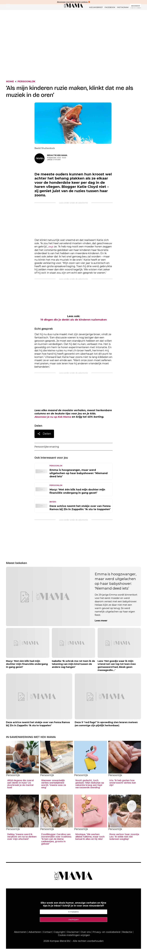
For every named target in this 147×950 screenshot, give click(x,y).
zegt (51, 247)
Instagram (122, 7)
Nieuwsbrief (96, 7)
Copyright (59, 933)
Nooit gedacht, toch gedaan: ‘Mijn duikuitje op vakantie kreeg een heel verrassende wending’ (89, 785)
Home (10, 81)
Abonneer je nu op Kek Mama (54, 417)
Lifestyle (89, 33)
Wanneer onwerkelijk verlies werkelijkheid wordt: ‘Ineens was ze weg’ (53, 785)
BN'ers (53, 503)
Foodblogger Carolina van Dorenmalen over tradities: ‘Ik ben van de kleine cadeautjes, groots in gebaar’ (56, 840)
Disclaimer (73, 933)
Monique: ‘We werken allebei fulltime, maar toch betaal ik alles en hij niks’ (89, 838)
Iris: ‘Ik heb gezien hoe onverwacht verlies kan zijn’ (122, 784)
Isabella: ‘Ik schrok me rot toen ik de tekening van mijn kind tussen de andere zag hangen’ (73, 665)
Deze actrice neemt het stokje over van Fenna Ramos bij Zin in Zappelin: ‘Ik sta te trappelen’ (80, 509)
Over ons (86, 933)
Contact (47, 933)
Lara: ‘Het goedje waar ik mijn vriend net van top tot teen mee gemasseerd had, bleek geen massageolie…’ (117, 667)
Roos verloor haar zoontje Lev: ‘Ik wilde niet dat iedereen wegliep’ (124, 838)
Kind (79, 33)
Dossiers (119, 33)
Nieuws (26, 33)
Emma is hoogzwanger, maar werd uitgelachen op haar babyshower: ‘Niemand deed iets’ (79, 474)
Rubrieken (56, 33)
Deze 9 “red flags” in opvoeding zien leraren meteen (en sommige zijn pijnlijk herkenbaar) (106, 725)
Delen (44, 435)
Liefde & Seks (104, 33)
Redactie (127, 933)
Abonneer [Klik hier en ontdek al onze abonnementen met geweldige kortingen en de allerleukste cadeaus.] (135, 7)
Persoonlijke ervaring (47, 447)
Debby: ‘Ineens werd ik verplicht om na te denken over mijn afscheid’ (21, 838)
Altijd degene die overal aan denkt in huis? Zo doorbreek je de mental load (20, 785)
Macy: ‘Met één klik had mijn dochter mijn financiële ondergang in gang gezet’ (77, 492)
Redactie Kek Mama (57, 156)
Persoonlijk (40, 33)
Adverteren (34, 933)
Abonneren (20, 933)
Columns (69, 33)
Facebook (110, 7)
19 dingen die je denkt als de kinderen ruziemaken (73, 320)
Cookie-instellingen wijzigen (74, 936)
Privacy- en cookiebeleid (106, 933)
